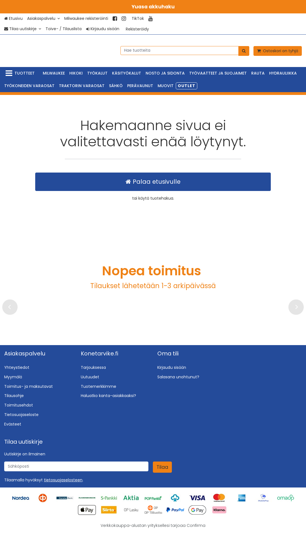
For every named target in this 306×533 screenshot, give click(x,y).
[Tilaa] (162, 467)
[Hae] (243, 51)
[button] (63, 480)
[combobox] (184, 50)
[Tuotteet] (21, 73)
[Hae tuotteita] (184, 50)
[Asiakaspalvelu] (43, 18)
